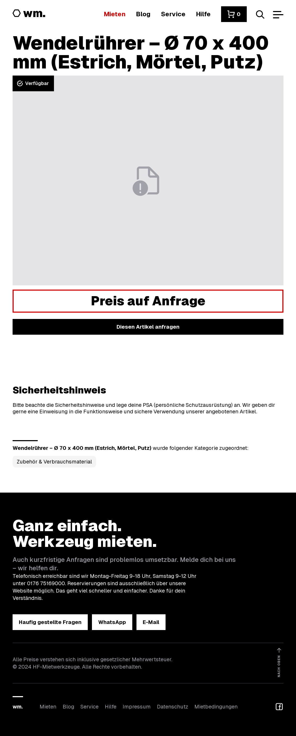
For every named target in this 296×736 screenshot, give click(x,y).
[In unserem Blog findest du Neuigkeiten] (143, 14)
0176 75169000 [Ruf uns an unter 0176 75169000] (46, 583)
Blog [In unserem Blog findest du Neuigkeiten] (68, 707)
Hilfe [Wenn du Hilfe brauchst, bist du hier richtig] (110, 707)
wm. (18, 707)
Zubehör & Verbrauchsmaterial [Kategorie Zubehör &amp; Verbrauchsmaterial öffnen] (54, 462)
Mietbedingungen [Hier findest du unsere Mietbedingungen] (216, 707)
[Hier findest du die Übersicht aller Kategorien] (114, 14)
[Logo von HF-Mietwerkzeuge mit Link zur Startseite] (29, 13)
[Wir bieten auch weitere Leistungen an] (173, 14)
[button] (234, 14)
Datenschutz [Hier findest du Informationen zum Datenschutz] (172, 707)
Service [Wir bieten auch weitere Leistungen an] (89, 707)
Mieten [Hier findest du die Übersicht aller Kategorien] (48, 707)
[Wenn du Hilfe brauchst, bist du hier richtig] (203, 14)
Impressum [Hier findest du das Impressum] (137, 707)
